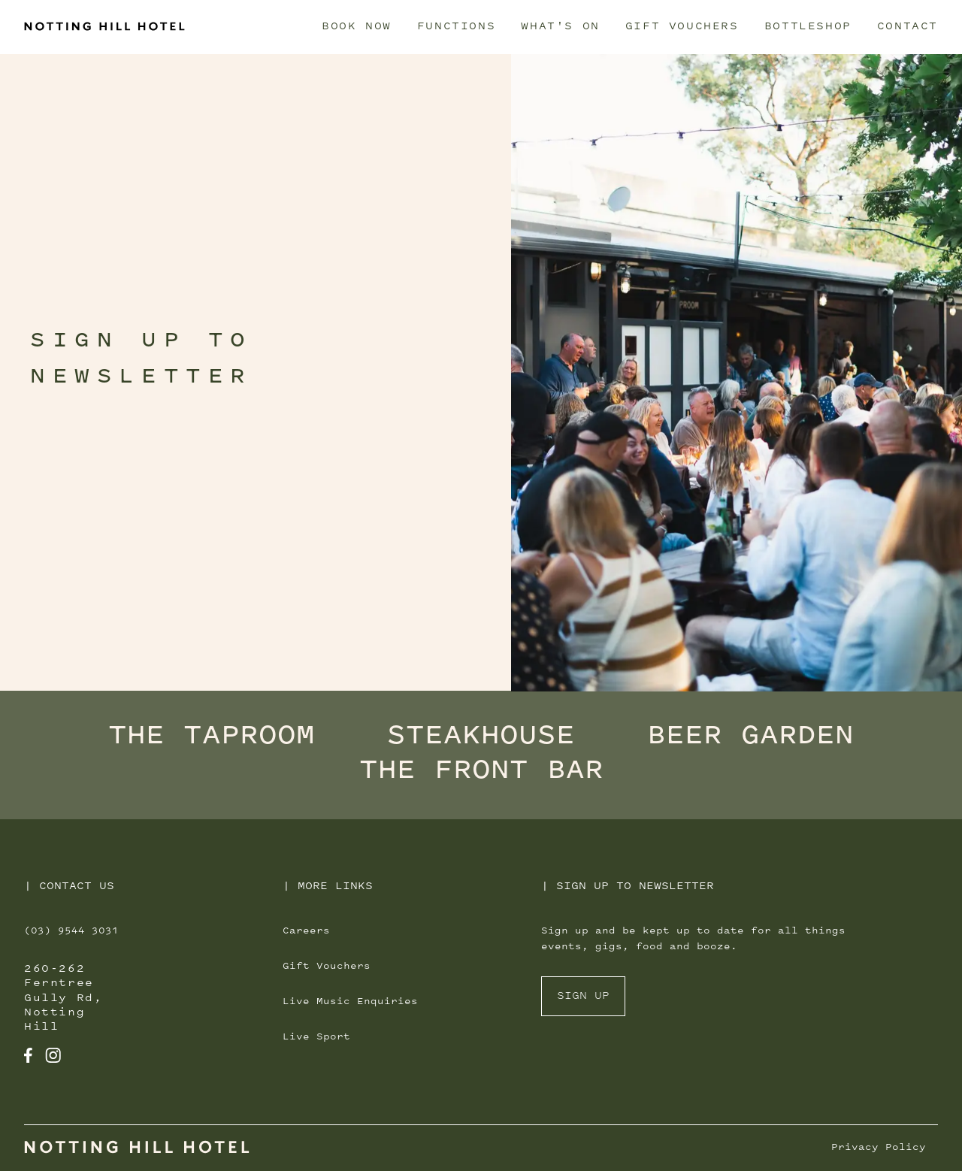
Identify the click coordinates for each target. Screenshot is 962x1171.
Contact (907, 26)
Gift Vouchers (682, 26)
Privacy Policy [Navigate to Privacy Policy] (878, 1147)
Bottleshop (808, 26)
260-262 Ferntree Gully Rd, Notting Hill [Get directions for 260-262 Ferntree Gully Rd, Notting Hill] (63, 998)
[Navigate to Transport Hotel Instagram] (53, 1056)
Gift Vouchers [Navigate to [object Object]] (327, 966)
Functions (456, 26)
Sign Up (583, 996)
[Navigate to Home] (137, 1148)
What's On (560, 26)
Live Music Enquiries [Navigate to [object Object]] (350, 1001)
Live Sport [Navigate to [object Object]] (316, 1037)
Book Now (357, 26)
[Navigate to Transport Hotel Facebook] (28, 1056)
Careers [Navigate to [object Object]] (306, 931)
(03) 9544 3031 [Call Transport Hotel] (71, 931)
